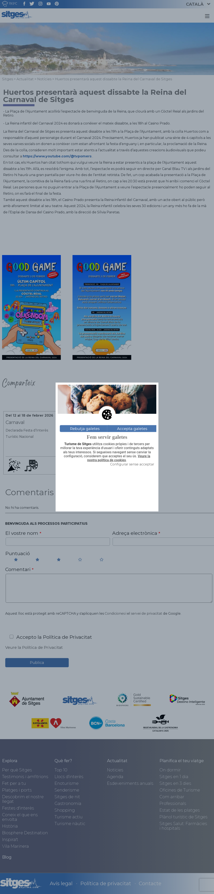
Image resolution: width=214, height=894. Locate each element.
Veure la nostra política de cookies (118, 458)
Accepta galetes (132, 428)
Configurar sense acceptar (132, 464)
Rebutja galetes (85, 428)
